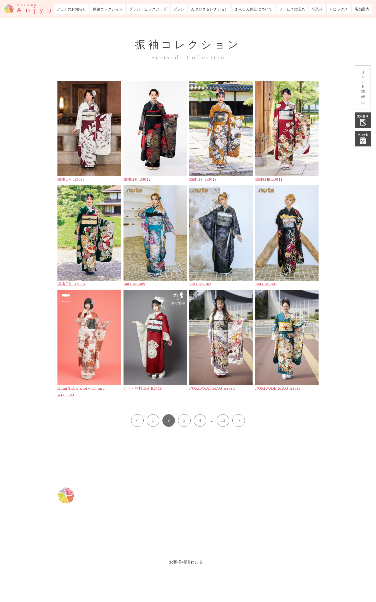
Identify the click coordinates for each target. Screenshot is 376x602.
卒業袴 (317, 9)
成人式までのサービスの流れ (284, 502)
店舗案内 (362, 9)
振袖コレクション (108, 9)
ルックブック (192, 541)
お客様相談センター (188, 562)
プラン (179, 9)
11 (223, 420)
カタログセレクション (209, 9)
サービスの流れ (292, 9)
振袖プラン (189, 528)
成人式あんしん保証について (284, 489)
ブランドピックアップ (148, 9)
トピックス (338, 9)
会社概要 (260, 541)
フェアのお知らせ (71, 9)
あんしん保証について (253, 9)
